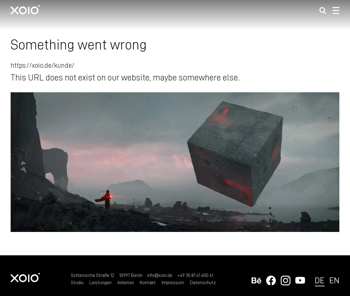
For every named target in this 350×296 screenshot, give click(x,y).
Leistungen (100, 282)
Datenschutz (203, 282)
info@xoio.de (159, 275)
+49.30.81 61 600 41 (195, 275)
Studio (77, 282)
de (319, 280)
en (334, 280)
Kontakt (148, 282)
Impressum (173, 282)
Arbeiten (125, 282)
